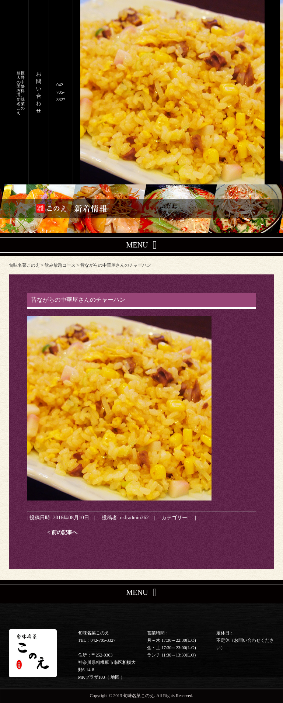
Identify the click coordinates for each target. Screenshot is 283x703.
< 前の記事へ (62, 532)
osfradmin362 (134, 517)
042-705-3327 (60, 92)
